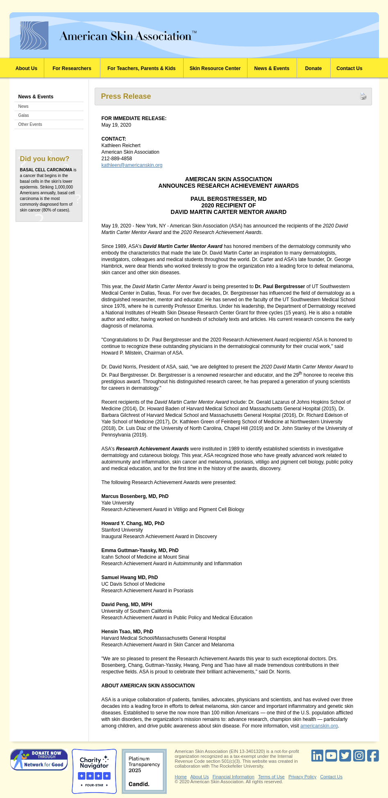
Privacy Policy (302, 776)
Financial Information (233, 776)
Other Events (30, 124)
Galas (23, 115)
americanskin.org (319, 726)
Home (181, 776)
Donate (313, 68)
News (23, 106)
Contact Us (349, 68)
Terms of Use (271, 776)
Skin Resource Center (215, 68)
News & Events (271, 68)
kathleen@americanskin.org (132, 165)
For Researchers (71, 68)
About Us (26, 68)
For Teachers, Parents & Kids (141, 68)
